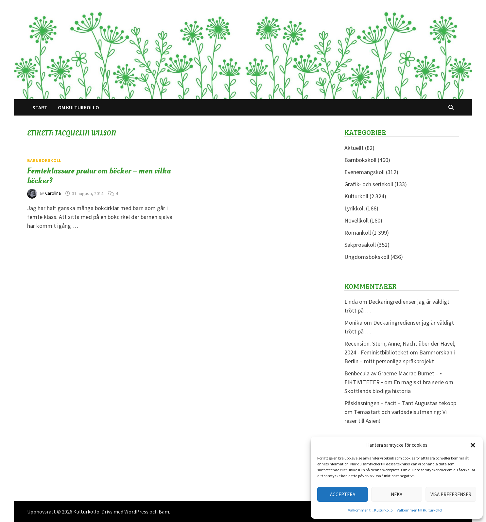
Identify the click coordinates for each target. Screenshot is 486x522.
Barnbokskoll (44, 160)
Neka (396, 494)
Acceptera (342, 494)
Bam (164, 511)
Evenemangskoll (364, 172)
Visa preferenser (450, 494)
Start (39, 107)
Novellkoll (356, 220)
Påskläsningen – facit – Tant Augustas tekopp (400, 403)
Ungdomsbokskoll (366, 257)
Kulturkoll (356, 196)
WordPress (136, 511)
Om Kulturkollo (78, 107)
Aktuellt (354, 148)
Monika (353, 322)
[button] (473, 445)
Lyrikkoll (354, 208)
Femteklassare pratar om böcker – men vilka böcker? (99, 175)
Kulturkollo (86, 511)
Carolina (53, 193)
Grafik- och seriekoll (368, 184)
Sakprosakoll (360, 244)
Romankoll (357, 232)
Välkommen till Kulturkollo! (370, 510)
